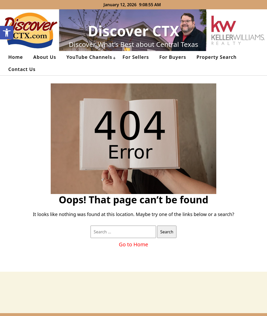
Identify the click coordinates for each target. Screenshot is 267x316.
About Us (44, 57)
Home (15, 57)
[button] (6, 32)
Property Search (216, 57)
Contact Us (21, 69)
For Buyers (172, 57)
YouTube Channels (89, 57)
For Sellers (136, 57)
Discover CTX (133, 30)
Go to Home (133, 244)
